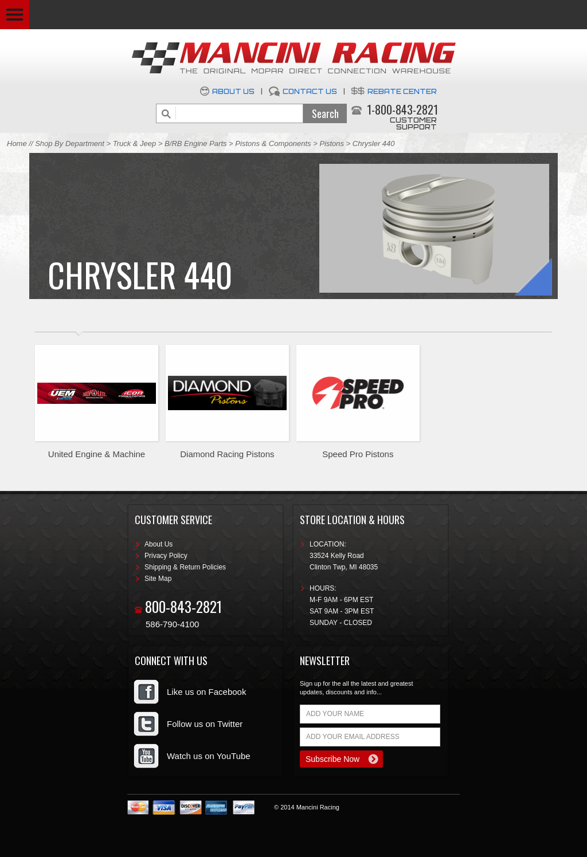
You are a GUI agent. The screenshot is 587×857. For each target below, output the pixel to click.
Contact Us (310, 91)
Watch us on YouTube (209, 756)
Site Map (157, 579)
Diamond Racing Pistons (227, 454)
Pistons (331, 143)
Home (17, 143)
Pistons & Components (273, 143)
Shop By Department (69, 143)
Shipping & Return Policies (185, 567)
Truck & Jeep (134, 143)
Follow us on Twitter (204, 724)
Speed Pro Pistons (357, 454)
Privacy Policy (165, 556)
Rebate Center (402, 91)
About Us (233, 91)
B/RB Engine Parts (195, 143)
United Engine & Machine (96, 454)
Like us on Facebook (206, 692)
